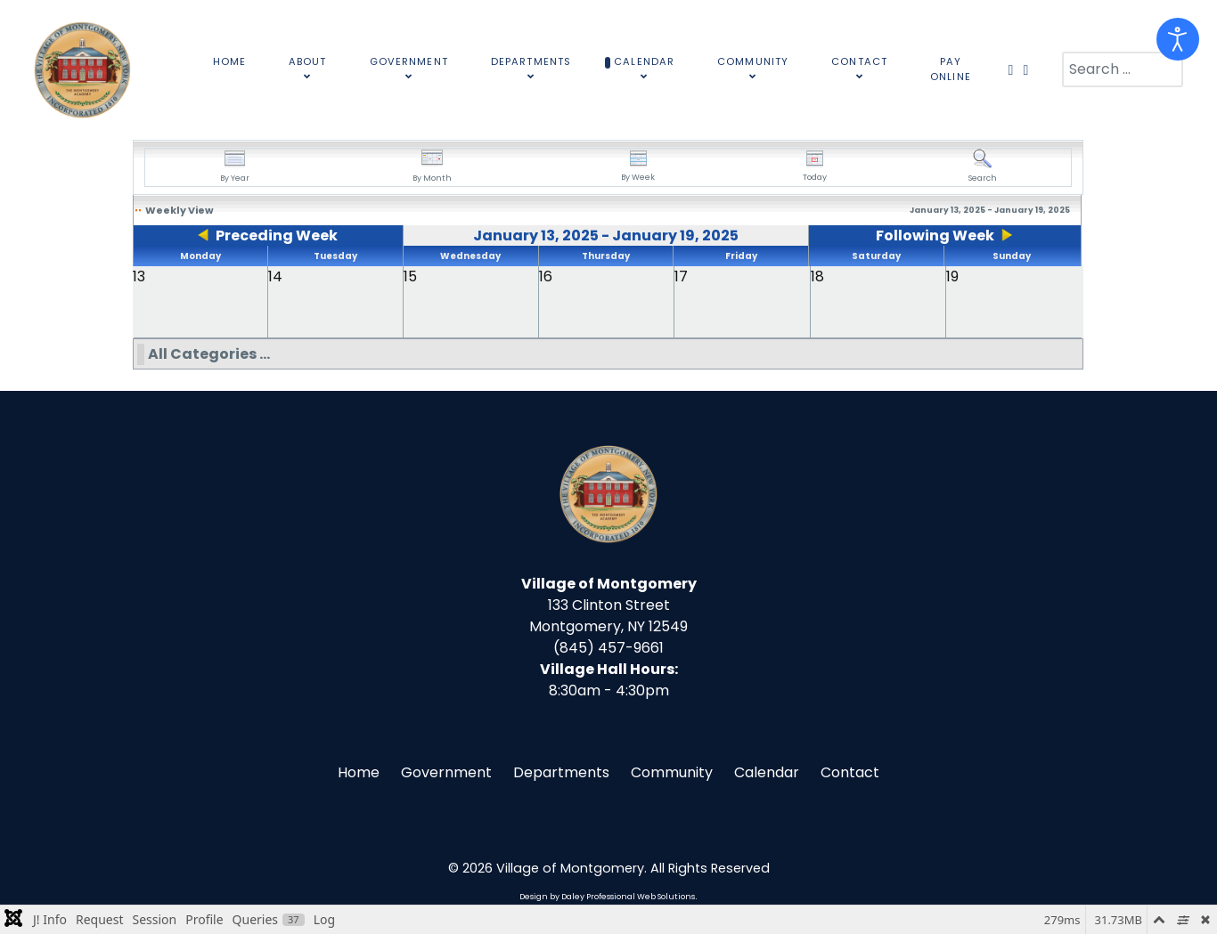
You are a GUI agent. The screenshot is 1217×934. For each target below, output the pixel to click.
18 (817, 276)
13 (139, 276)
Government (446, 772)
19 (952, 276)
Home (359, 772)
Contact (850, 772)
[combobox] (1122, 69)
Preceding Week (277, 235)
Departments (561, 772)
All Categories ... (209, 354)
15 (410, 276)
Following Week (935, 235)
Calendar (766, 772)
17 (681, 276)
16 (545, 276)
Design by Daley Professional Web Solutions (607, 896)
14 (275, 276)
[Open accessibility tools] (1177, 39)
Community (672, 772)
